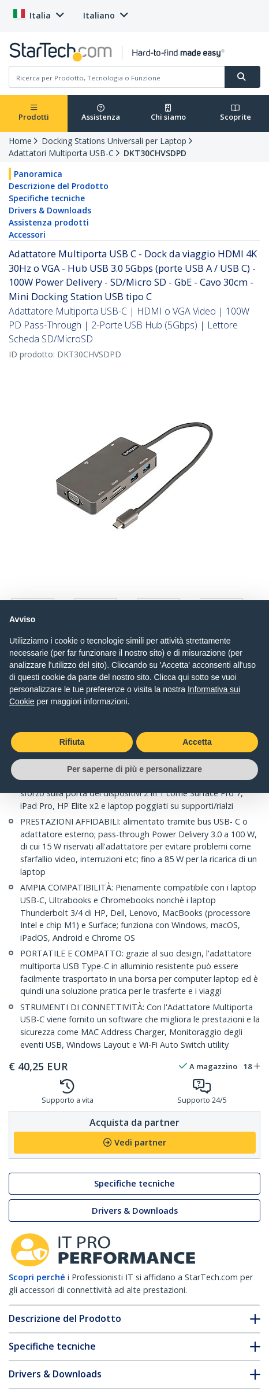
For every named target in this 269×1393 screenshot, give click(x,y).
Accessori (27, 234)
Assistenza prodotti (49, 222)
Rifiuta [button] (72, 742)
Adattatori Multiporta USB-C (61, 152)
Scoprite (235, 113)
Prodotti (33, 113)
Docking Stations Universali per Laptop (114, 140)
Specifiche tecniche (47, 198)
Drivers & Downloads (50, 210)
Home (20, 140)
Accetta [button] (197, 742)
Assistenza (100, 113)
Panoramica (38, 173)
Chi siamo (168, 113)
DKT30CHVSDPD (155, 152)
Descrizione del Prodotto (59, 185)
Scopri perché (37, 1277)
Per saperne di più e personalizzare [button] (134, 769)
